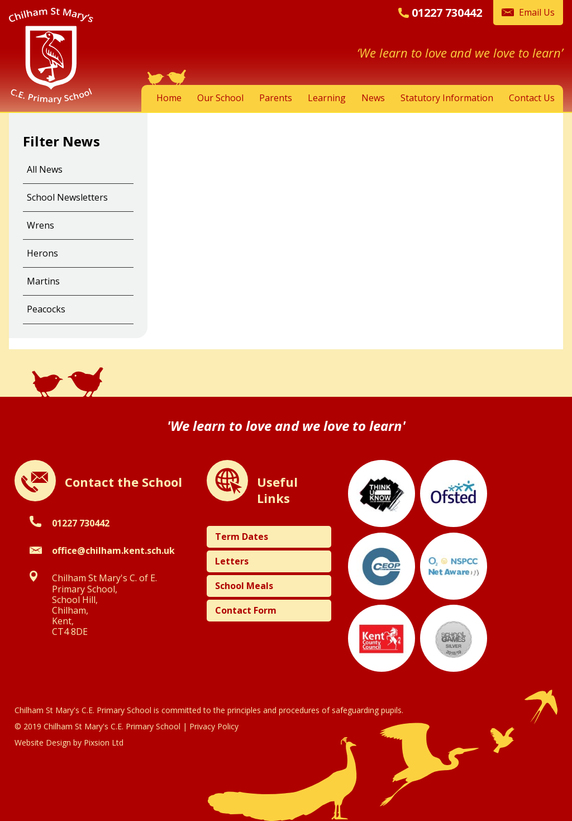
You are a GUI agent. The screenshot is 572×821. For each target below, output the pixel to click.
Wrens (40, 225)
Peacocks (46, 309)
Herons (42, 253)
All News (45, 169)
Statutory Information (447, 98)
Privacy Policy (214, 726)
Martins (43, 281)
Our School (220, 98)
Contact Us (532, 98)
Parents (275, 98)
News (373, 98)
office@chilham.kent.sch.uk (113, 550)
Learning (327, 98)
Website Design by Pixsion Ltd (69, 742)
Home (169, 98)
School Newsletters (67, 197)
